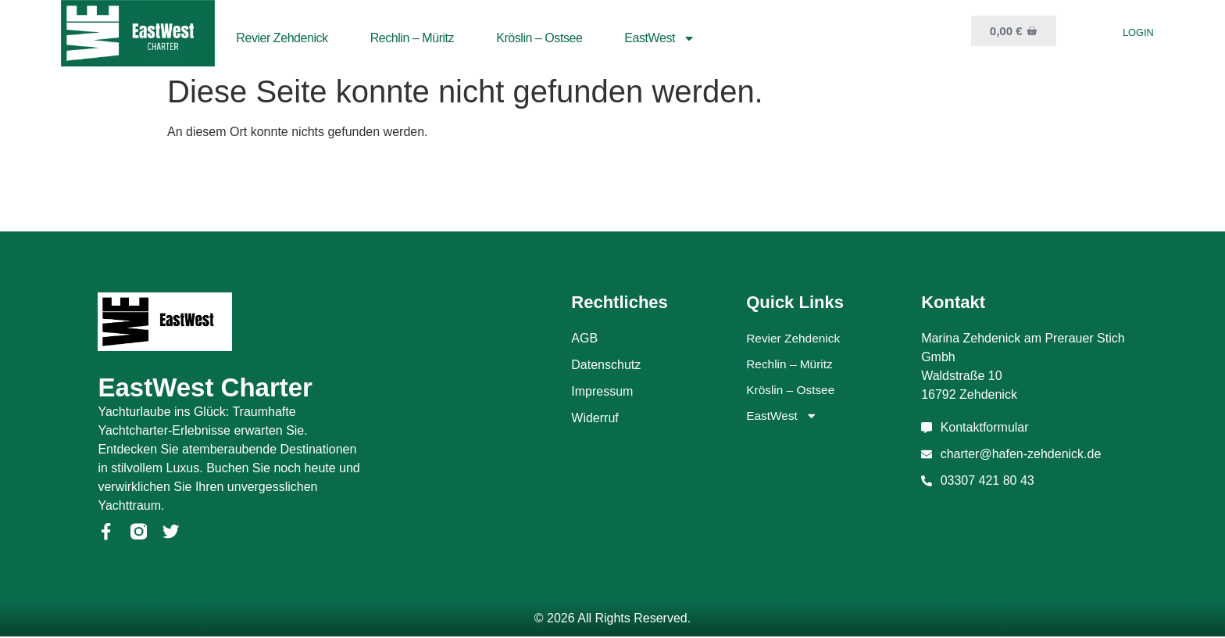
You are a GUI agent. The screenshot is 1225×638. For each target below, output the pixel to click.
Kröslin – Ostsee (539, 38)
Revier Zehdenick (281, 38)
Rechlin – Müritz (412, 38)
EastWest (659, 38)
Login (1138, 32)
